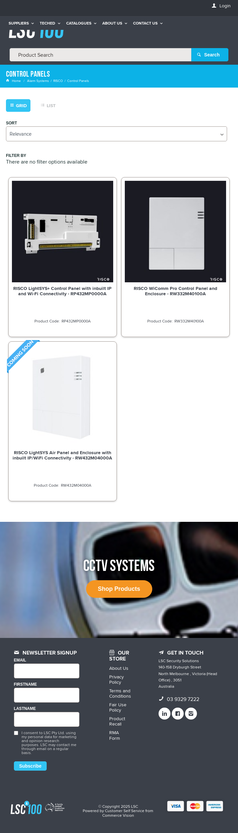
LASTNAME (25, 709)
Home (14, 80)
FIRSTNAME (25, 684)
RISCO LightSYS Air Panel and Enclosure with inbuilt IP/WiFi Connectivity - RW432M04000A (62, 455)
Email (20, 660)
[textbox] (100, 54)
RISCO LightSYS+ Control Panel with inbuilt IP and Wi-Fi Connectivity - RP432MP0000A (62, 291)
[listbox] (116, 133)
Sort (11, 123)
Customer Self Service (124, 810)
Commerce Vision (118, 815)
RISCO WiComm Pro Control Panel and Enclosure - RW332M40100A (175, 291)
